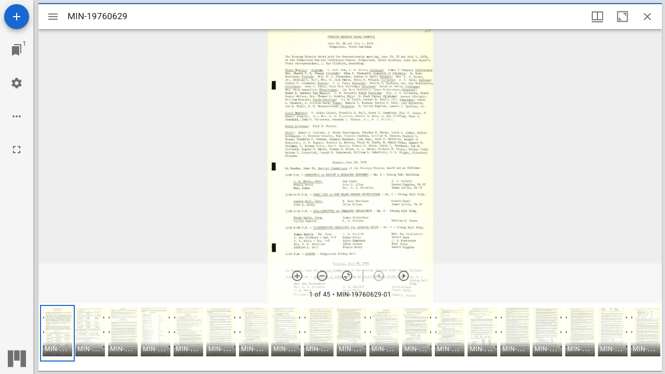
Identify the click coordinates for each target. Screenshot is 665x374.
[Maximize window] (622, 16)
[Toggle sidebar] (53, 16)
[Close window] (647, 16)
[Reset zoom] (347, 275)
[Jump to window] (16, 49)
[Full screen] (16, 149)
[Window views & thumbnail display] (597, 16)
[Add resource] (16, 16)
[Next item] (403, 275)
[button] (57, 333)
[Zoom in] (297, 275)
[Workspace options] (16, 116)
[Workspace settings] (16, 83)
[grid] (350, 337)
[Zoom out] (322, 275)
